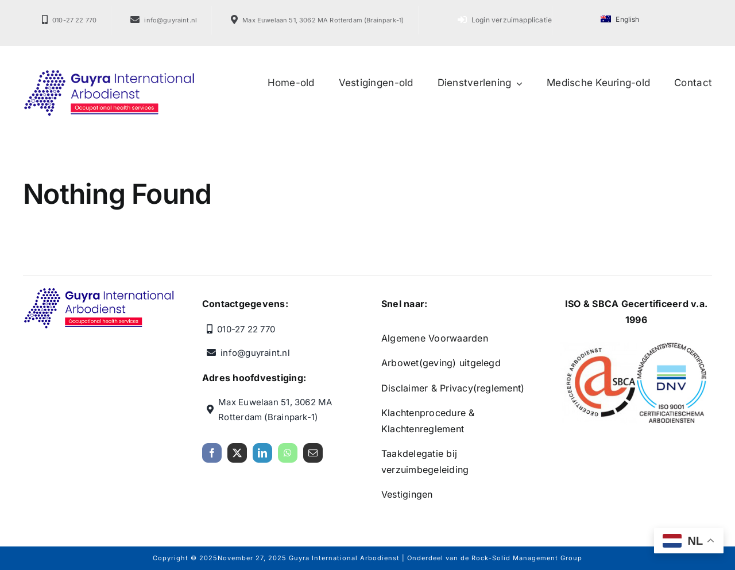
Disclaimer (404, 388)
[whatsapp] (287, 457)
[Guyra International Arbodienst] (109, 73)
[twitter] (237, 457)
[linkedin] (262, 457)
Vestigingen (407, 494)
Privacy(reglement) (482, 388)
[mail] (313, 457)
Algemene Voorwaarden (434, 338)
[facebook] (212, 457)
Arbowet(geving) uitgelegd (441, 363)
